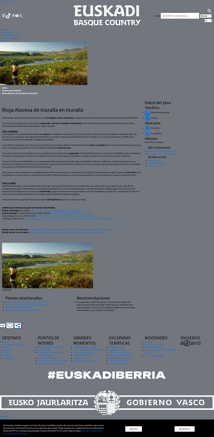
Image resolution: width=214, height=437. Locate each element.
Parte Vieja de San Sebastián (51, 363)
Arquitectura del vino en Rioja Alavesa (22, 310)
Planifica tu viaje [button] (9, 38)
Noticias (148, 342)
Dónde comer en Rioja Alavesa (162, 153)
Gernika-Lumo (8, 358)
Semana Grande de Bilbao (85, 347)
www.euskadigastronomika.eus (43, 229)
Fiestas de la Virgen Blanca (85, 352)
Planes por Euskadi (11, 90)
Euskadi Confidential (118, 360)
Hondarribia (7, 355)
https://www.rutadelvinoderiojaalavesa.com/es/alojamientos (74, 232)
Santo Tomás (79, 358)
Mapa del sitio (6, 419)
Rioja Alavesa (154, 160)
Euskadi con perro (117, 349)
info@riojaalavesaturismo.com (51, 215)
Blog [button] (4, 40)
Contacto (4, 416)
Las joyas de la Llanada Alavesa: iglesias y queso (27, 304)
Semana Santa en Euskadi (85, 360)
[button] (209, 10)
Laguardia (152, 165)
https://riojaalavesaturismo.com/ (83, 215)
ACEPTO (134, 429)
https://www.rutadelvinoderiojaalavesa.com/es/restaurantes (87, 229)
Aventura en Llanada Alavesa (18, 307)
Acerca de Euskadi (153, 347)
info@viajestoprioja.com (36, 218)
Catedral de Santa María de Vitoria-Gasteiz (50, 354)
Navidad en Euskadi (82, 355)
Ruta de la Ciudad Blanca (120, 355)
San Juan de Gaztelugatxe (14, 344)
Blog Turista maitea (154, 344)
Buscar (206, 16)
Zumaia (5, 352)
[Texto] (179, 15)
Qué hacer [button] (6, 32)
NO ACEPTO (184, 429)
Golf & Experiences (118, 363)
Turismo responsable (154, 355)
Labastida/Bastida (156, 163)
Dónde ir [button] (6, 29)
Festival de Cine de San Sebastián (88, 349)
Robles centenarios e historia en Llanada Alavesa (28, 302)
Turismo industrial (117, 352)
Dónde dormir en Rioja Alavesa (162, 151)
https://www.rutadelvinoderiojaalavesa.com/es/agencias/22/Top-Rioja (82, 218)
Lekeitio (6, 347)
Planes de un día (116, 347)
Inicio (5, 87)
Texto (157, 15)
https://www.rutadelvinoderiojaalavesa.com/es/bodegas (56, 210)
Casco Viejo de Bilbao (47, 358)
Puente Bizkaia (45, 349)
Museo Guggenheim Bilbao (50, 347)
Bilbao (5, 342)
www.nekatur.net (37, 232)
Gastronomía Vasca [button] (11, 35)
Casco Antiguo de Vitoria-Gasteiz (53, 360)
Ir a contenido (6, 1)
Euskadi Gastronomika (119, 358)
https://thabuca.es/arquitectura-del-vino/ (70, 213)
